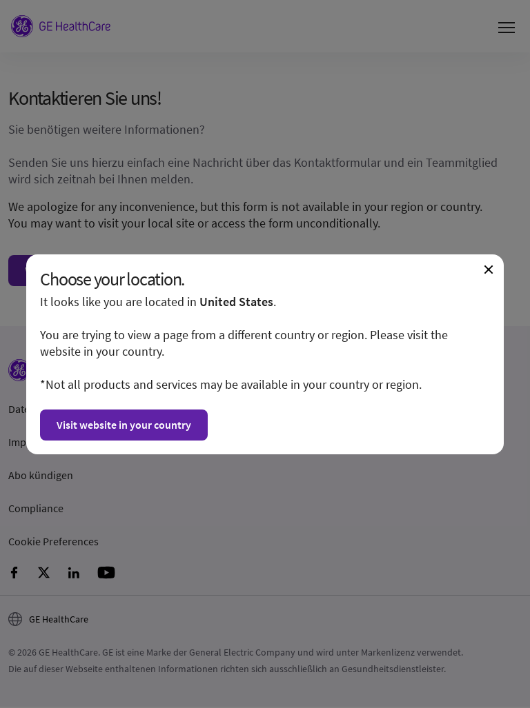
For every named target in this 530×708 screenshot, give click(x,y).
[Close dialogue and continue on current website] (488, 269)
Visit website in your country (124, 425)
